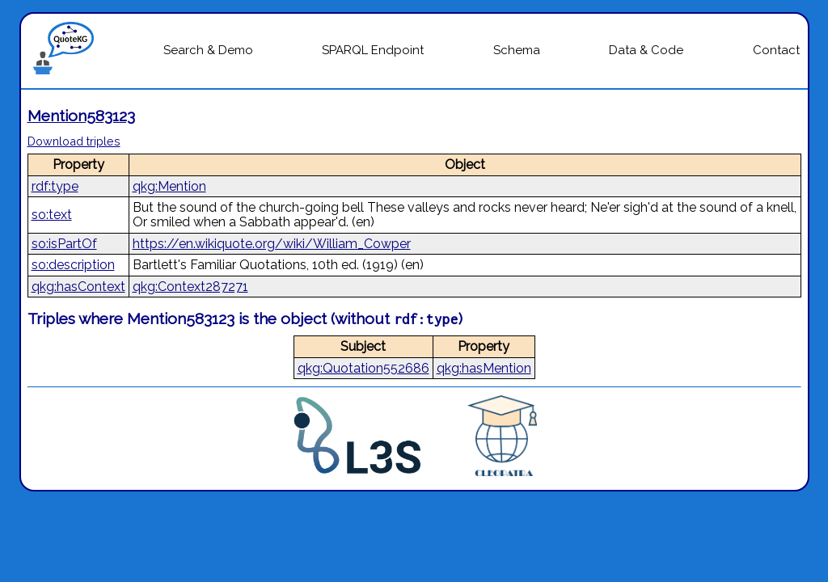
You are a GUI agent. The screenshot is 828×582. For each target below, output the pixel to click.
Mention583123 (81, 115)
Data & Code (646, 50)
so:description (73, 264)
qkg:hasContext (78, 286)
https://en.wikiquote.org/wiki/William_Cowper (272, 243)
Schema (516, 50)
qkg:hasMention (484, 368)
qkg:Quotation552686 (363, 368)
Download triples (73, 141)
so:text (52, 214)
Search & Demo (208, 50)
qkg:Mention (169, 186)
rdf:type (55, 186)
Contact (776, 50)
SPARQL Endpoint (373, 50)
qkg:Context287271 (190, 286)
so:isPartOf (64, 243)
